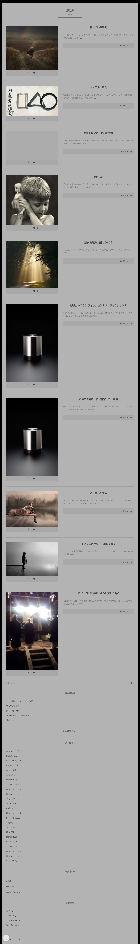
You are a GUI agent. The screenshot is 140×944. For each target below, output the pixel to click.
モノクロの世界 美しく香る (98, 547)
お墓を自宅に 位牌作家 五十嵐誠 (98, 402)
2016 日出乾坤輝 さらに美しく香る (98, 596)
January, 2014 (12, 846)
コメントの (13, 920)
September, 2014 (13, 817)
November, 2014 (13, 813)
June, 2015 (11, 803)
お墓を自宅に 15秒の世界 (98, 136)
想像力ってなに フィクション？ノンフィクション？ (98, 308)
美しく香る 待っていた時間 (19, 701)
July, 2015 (10, 798)
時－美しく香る (98, 496)
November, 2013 (13, 851)
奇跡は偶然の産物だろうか (100, 246)
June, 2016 (11, 770)
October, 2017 (12, 751)
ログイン (10, 910)
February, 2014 (12, 841)
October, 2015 (12, 793)
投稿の (11, 915)
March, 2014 (11, 836)
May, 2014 (10, 832)
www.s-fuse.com (13, 892)
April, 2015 (11, 808)
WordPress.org (12, 925)
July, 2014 (10, 827)
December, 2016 (13, 755)
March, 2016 (11, 779)
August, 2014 (12, 822)
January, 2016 (12, 784)
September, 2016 (13, 760)
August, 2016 (12, 765)
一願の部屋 (11, 886)
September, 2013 (13, 860)
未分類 (9, 880)
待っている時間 (98, 27)
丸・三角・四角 (98, 87)
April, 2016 (11, 774)
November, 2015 (13, 789)
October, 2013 (12, 855)
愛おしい (98, 180)
